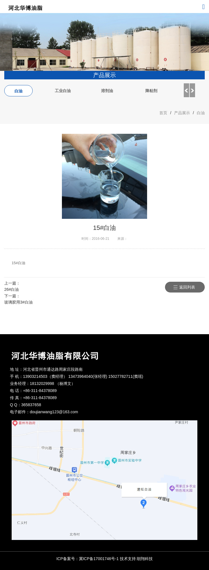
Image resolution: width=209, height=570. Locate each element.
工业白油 (63, 90)
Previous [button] (186, 90)
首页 (163, 113)
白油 (18, 91)
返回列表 (187, 287)
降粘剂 (151, 90)
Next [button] (192, 90)
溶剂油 (107, 90)
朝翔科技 (145, 558)
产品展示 (182, 113)
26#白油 (11, 289)
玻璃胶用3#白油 (18, 302)
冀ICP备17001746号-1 (99, 558)
